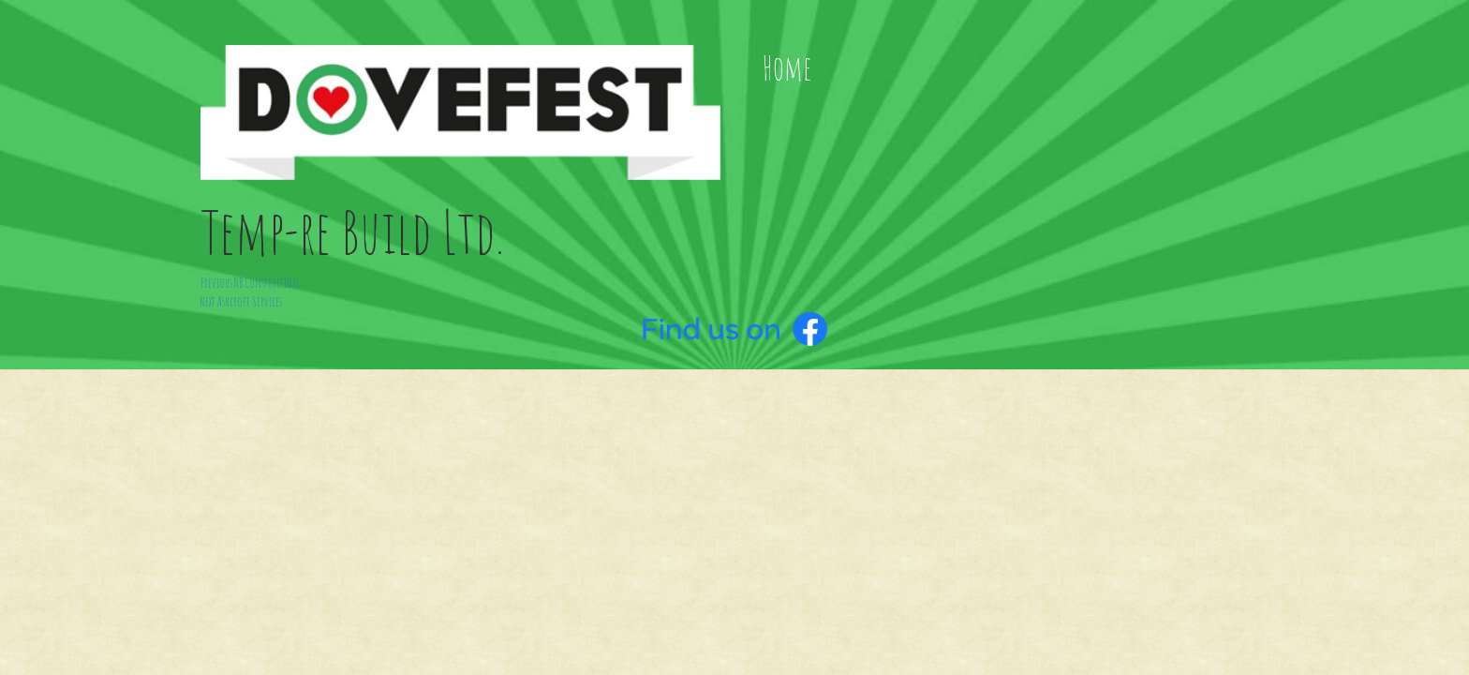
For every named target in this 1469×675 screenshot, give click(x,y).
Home (787, 68)
